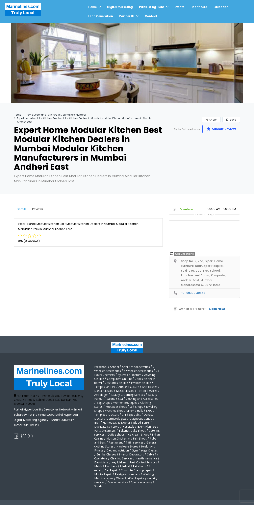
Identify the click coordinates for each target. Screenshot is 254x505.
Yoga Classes (149, 450)
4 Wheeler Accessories (138, 371)
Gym (135, 450)
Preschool (100, 367)
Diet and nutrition (117, 450)
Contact (151, 16)
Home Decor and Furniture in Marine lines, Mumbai (56, 114)
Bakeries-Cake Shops (132, 430)
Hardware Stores (127, 446)
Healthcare (199, 7)
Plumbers (111, 466)
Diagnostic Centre (140, 418)
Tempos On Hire (104, 387)
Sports (98, 486)
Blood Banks (141, 422)
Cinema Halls (134, 410)
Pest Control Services (143, 462)
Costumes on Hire (116, 383)
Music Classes (125, 391)
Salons (111, 399)
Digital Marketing (120, 7)
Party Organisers (105, 430)
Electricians (101, 462)
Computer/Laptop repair (136, 470)
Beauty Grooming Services (128, 395)
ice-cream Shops (138, 434)
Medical (125, 466)
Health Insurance (146, 458)
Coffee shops (116, 434)
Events (179, 7)
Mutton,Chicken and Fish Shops (126, 438)
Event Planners (146, 426)
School (114, 367)
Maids (98, 466)
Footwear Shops (116, 406)
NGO (149, 410)
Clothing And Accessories (142, 399)
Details (21, 209)
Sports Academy (141, 482)
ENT (97, 422)
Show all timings (205, 214)
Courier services (118, 482)
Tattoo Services (147, 391)
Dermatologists (116, 418)
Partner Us (127, 16)
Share (211, 119)
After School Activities (136, 367)
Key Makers (119, 462)
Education (221, 7)
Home (92, 7)
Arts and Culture (128, 387)
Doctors (113, 414)
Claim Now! (217, 309)
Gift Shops (136, 406)
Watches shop (114, 410)
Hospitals (128, 426)
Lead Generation (100, 16)
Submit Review (221, 129)
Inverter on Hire (141, 383)
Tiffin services (134, 442)
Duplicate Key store (106, 426)
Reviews (37, 209)
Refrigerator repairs (127, 474)
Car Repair (111, 470)
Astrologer (101, 395)
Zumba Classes (106, 454)
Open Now (186, 209)
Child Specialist (131, 414)
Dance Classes (103, 391)
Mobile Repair (103, 474)
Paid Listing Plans (152, 7)
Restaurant (116, 442)
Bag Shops (103, 403)
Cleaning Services (121, 458)
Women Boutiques (125, 403)
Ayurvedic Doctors (129, 375)
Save (231, 119)
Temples (99, 414)
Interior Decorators (131, 454)
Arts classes (149, 387)
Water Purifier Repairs (130, 478)
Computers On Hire (119, 379)
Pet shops (139, 466)
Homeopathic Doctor (116, 422)
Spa (120, 399)
